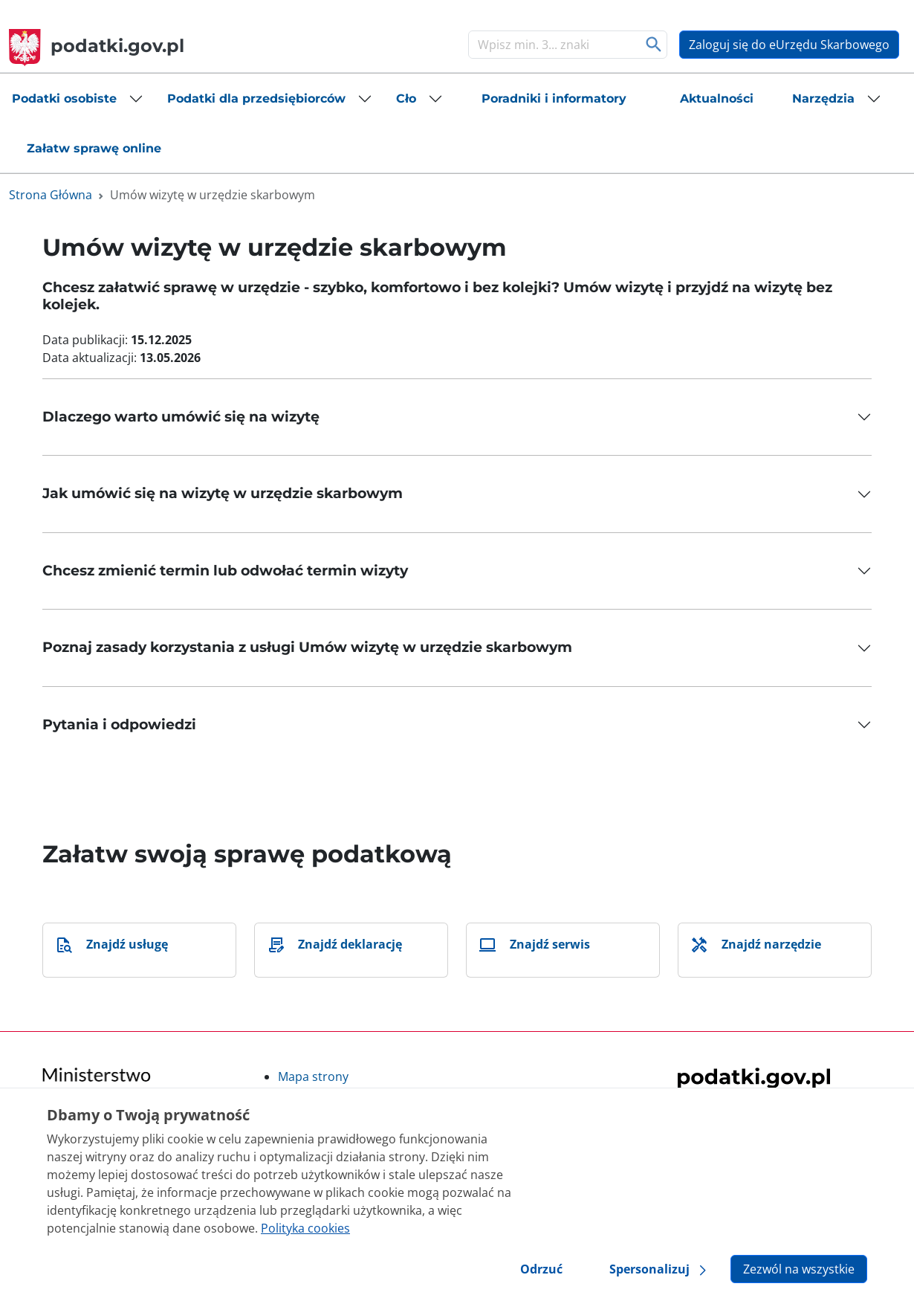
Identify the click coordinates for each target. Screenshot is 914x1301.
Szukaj (654, 44)
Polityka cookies (305, 1228)
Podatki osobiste (64, 98)
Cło (406, 98)
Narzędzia (823, 98)
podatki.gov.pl (96, 45)
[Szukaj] (552, 44)
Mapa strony (313, 1076)
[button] (77, 99)
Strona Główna (50, 195)
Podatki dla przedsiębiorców (256, 98)
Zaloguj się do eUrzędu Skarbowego (789, 44)
